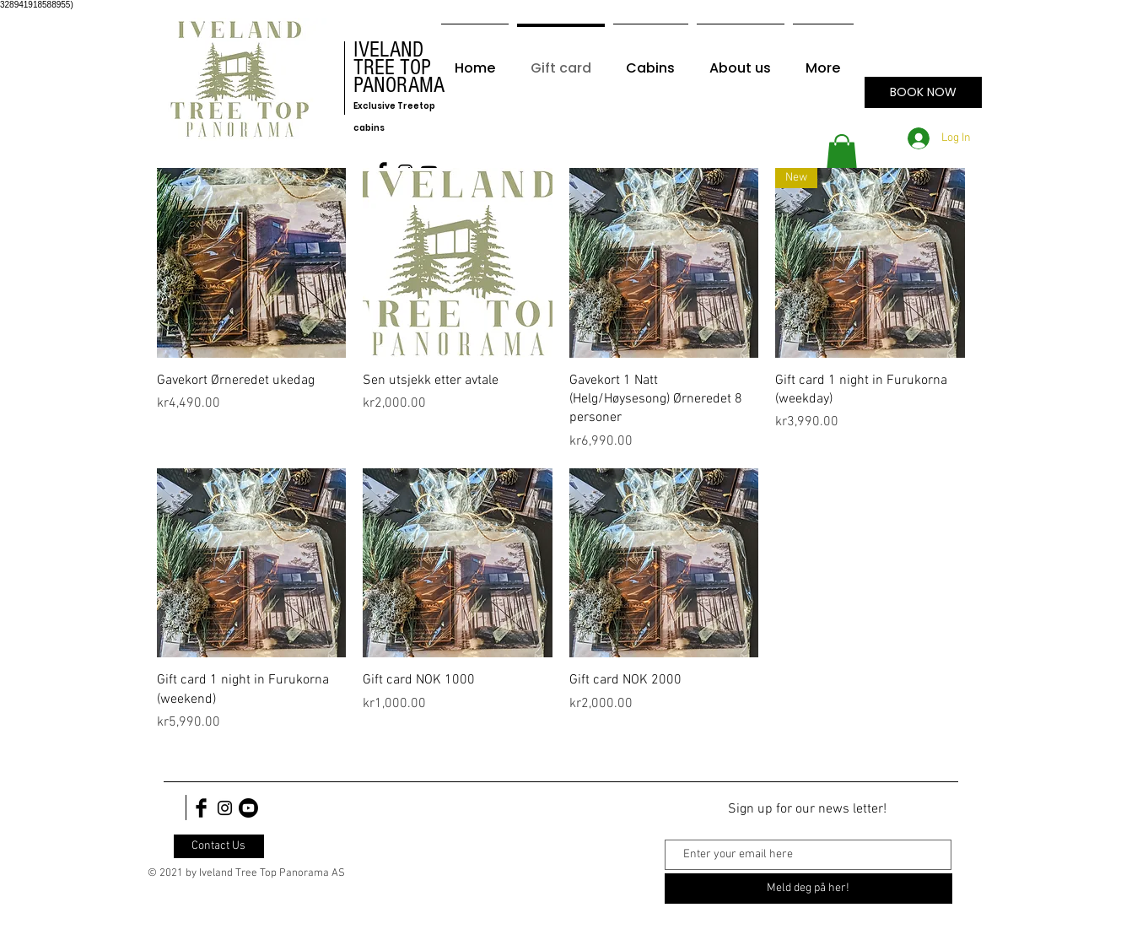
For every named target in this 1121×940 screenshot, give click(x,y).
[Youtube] (248, 808)
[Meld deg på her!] (808, 888)
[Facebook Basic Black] (201, 808)
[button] (842, 153)
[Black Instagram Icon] (224, 808)
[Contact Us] (219, 846)
